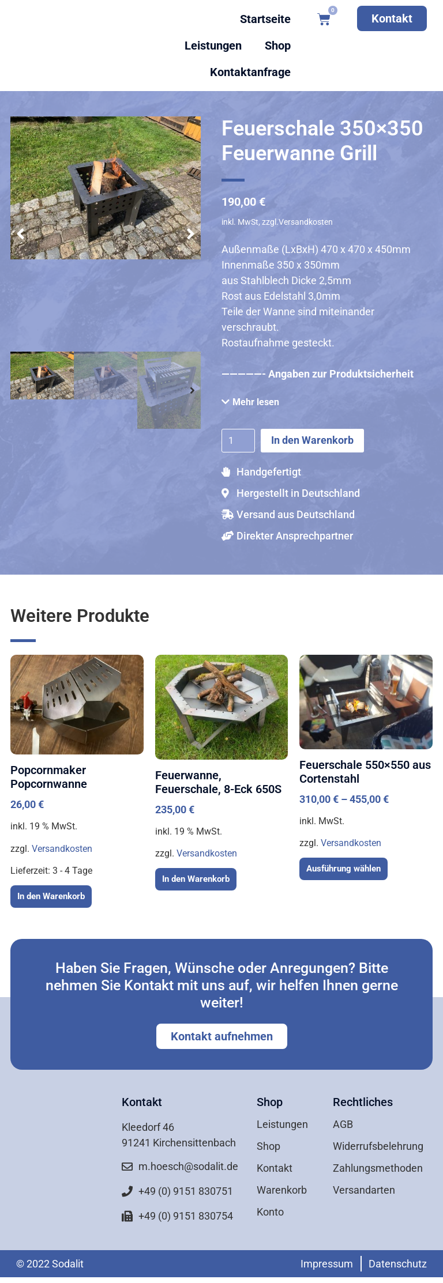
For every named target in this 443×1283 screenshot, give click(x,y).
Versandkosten (62, 848)
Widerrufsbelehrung (378, 1146)
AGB (343, 1124)
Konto (270, 1212)
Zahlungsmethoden (378, 1168)
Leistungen (213, 45)
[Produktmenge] (238, 440)
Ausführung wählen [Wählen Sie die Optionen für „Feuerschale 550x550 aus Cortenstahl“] (343, 868)
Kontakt (274, 1168)
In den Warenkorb (312, 440)
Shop (278, 45)
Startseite (265, 19)
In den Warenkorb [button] (51, 896)
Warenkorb (282, 1190)
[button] (20, 234)
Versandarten (364, 1190)
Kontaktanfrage (250, 72)
